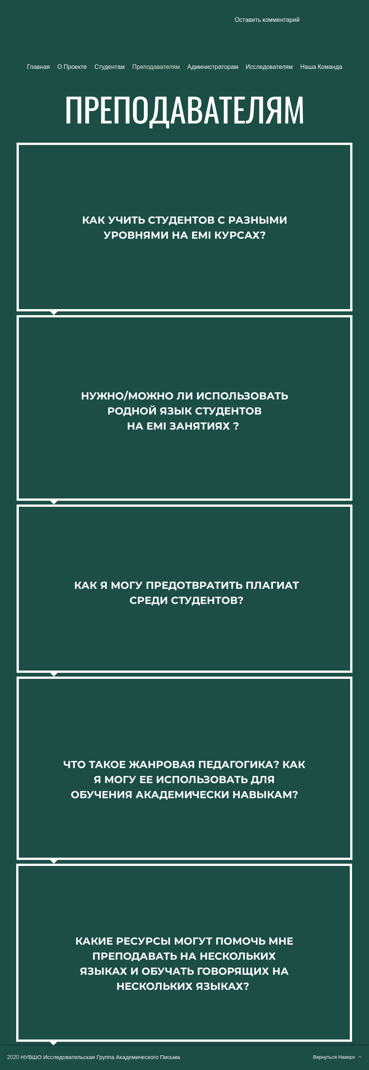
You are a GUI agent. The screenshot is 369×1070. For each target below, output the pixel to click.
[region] (184, 229)
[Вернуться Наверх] (337, 1056)
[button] (267, 19)
